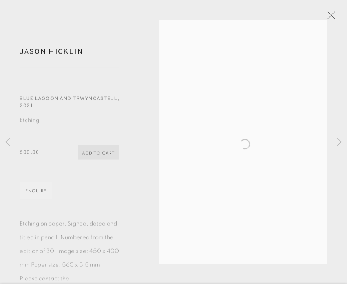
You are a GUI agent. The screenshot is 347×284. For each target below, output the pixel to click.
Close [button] (336, 18)
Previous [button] (8, 142)
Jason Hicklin (51, 56)
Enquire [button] (36, 195)
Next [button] (339, 142)
